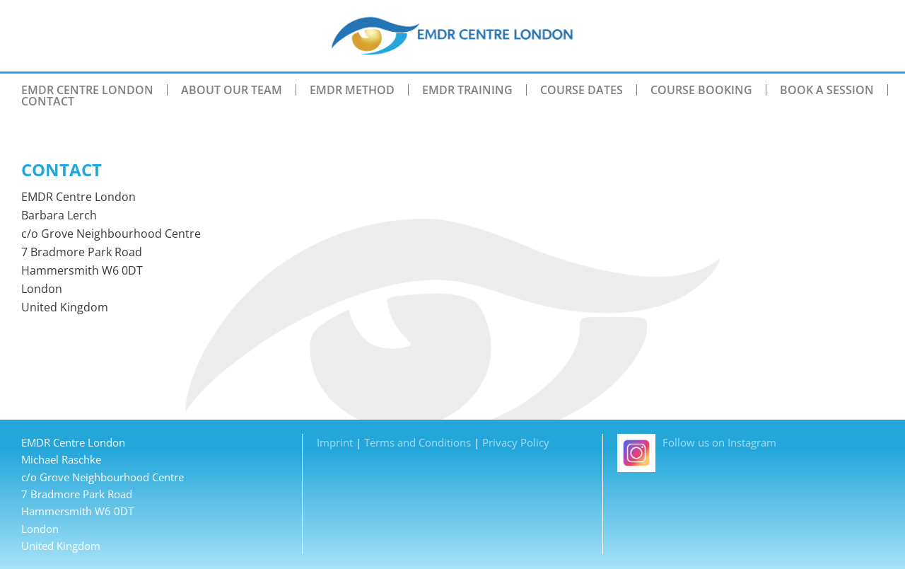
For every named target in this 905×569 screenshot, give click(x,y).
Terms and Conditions (417, 442)
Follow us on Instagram (696, 442)
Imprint (335, 442)
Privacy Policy (515, 442)
